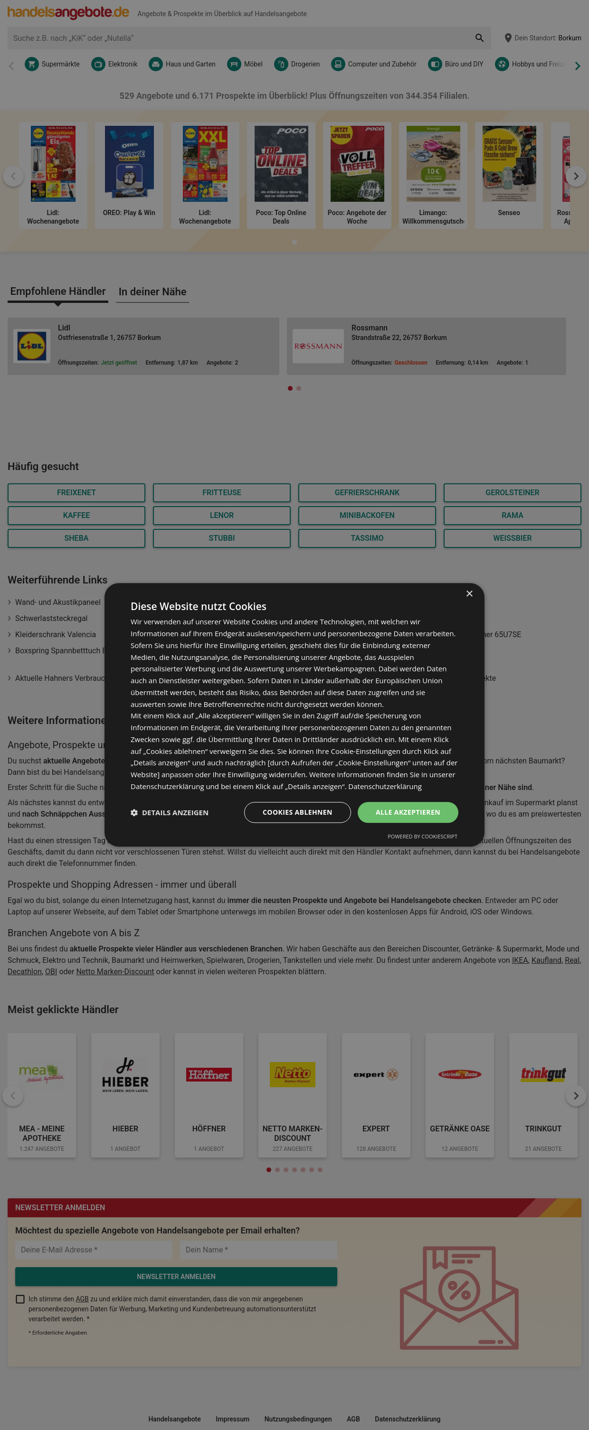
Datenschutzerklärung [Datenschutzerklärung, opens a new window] (385, 786)
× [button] (469, 594)
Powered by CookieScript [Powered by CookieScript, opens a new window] (422, 836)
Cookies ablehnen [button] (297, 812)
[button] (170, 812)
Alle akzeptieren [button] (408, 812)
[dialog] (294, 715)
